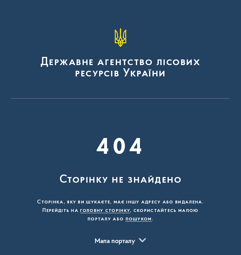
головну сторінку (105, 210)
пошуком (139, 219)
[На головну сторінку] (120, 52)
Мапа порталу (115, 241)
